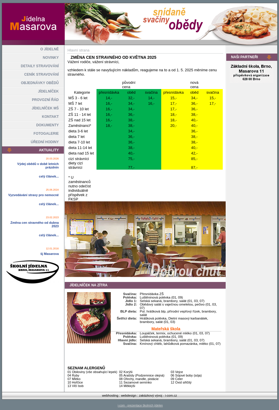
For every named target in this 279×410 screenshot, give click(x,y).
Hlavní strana (79, 50)
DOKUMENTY (47, 125)
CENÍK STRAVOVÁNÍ (41, 74)
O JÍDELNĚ (49, 49)
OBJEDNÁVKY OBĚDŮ (40, 83)
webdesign (128, 395)
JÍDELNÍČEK (48, 91)
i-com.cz (171, 395)
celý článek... (49, 176)
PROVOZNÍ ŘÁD (45, 100)
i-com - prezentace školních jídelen (140, 405)
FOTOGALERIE (46, 134)
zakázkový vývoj (150, 395)
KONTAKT (50, 117)
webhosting (110, 395)
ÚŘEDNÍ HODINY (45, 142)
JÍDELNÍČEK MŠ (45, 108)
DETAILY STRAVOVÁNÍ (40, 66)
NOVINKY (51, 58)
